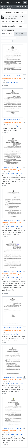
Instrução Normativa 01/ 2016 (12, 76)
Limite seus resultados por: (14, 12)
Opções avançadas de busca (12, 26)
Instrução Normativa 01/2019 (12, 428)
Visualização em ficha (7, 34)
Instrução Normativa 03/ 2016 (12, 167)
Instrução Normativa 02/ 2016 (12, 120)
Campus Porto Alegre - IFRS (15, 82)
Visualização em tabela (20, 34)
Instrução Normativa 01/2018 (12, 377)
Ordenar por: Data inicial (8, 38)
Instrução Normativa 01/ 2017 (12, 220)
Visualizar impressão (8, 30)
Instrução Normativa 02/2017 (12, 271)
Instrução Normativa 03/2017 (12, 328)
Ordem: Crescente (6, 41)
